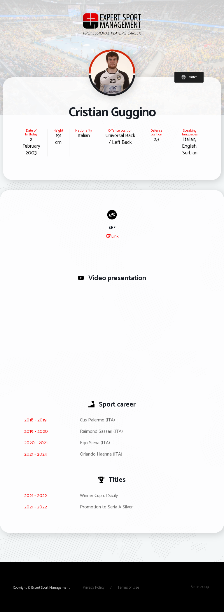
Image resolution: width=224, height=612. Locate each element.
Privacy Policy (94, 588)
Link (112, 236)
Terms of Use (128, 588)
